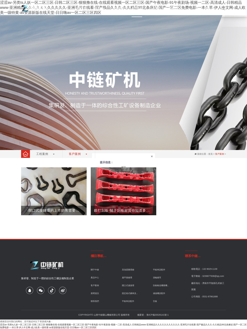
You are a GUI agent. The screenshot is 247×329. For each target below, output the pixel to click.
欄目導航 (97, 256)
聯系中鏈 (191, 256)
